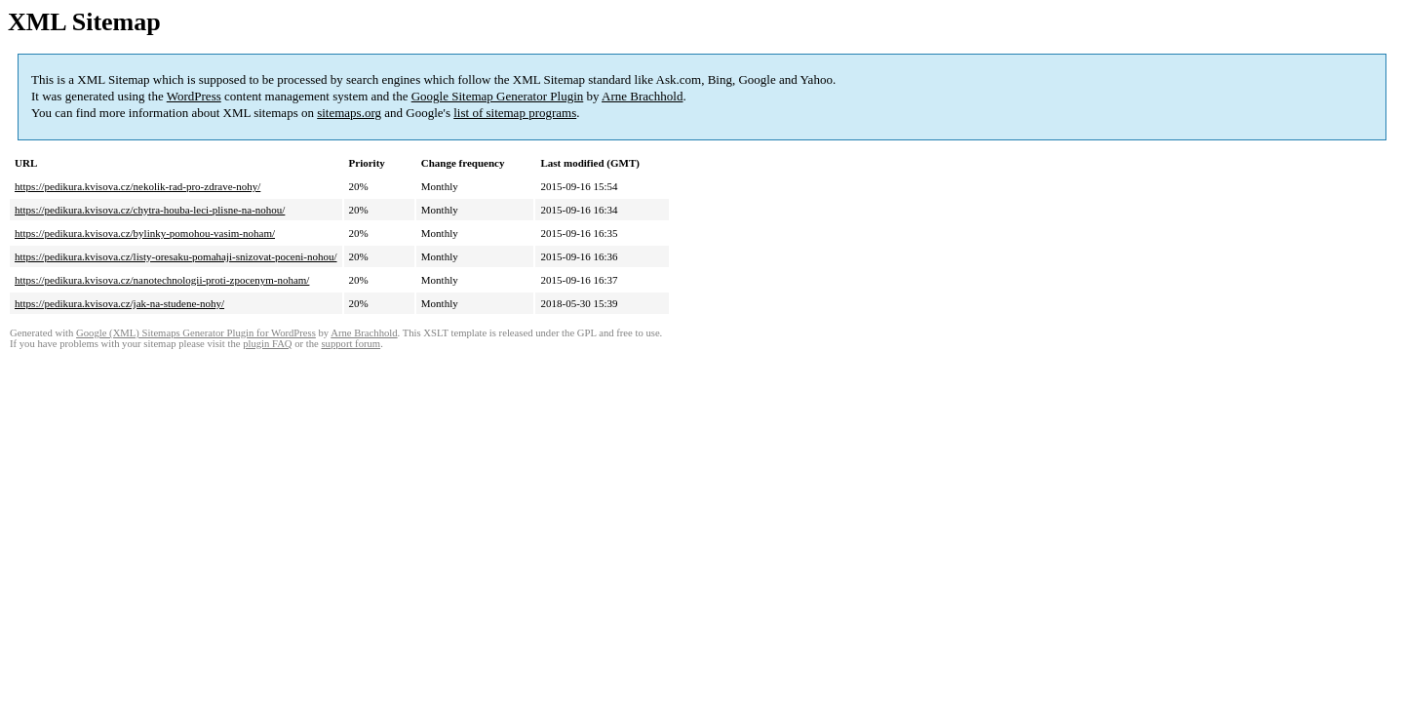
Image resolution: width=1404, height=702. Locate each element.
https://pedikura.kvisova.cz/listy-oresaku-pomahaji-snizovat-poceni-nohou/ (176, 256)
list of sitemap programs (514, 112)
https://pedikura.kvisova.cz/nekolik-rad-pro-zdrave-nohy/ (137, 186)
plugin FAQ (267, 343)
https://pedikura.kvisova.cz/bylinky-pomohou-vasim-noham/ (145, 233)
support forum (350, 343)
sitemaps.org (349, 112)
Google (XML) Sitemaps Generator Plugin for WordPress (196, 333)
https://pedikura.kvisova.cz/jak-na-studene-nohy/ (119, 303)
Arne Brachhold (642, 96)
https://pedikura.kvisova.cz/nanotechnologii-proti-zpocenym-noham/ (162, 280)
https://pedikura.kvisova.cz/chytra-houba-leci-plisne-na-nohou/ (150, 209)
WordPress (194, 96)
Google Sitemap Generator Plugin (497, 96)
